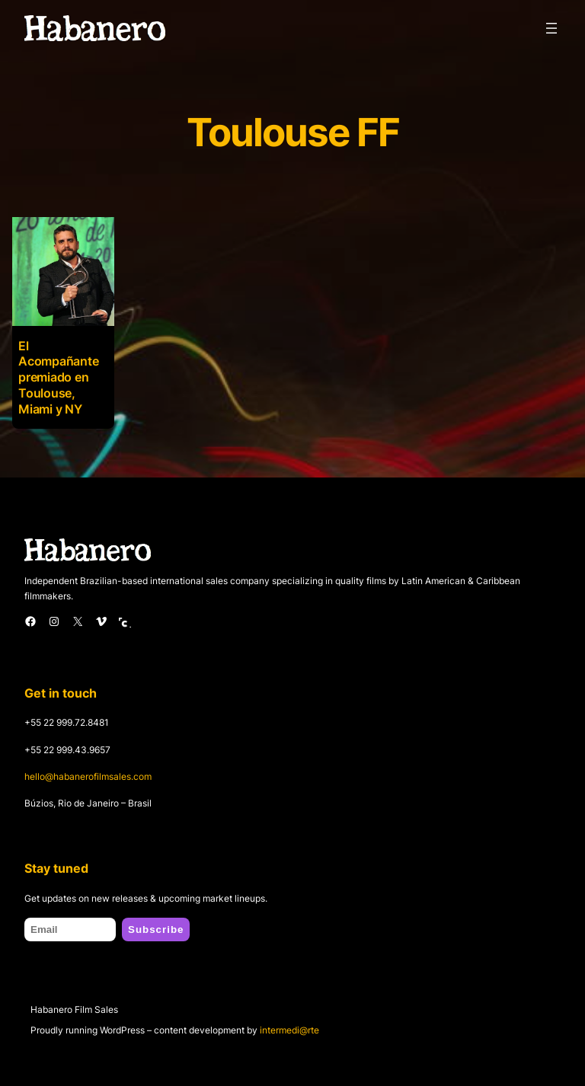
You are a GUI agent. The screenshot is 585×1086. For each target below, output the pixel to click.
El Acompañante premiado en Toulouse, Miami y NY (58, 377)
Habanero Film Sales (74, 1009)
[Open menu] (551, 28)
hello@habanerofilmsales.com (88, 776)
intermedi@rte (289, 1030)
